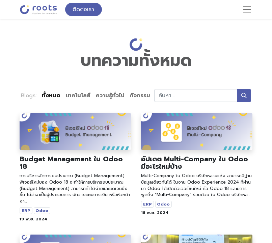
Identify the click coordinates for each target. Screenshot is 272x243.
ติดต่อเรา (83, 9)
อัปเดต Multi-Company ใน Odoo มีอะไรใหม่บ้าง (194, 162)
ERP (26, 211)
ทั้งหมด (51, 95)
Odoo (41, 211)
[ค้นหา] (244, 95)
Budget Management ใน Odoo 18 (71, 162)
